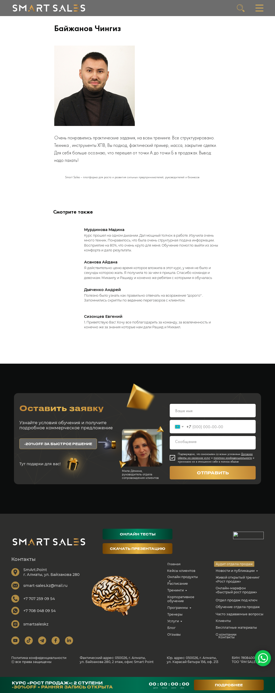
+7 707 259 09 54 (39, 603)
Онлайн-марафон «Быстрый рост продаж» (236, 595)
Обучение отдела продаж (238, 612)
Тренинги (175, 595)
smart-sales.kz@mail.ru (45, 590)
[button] (58, 449)
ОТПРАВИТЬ (213, 477)
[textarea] (213, 447)
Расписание (177, 589)
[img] (48, 8)
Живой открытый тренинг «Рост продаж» (238, 584)
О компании (226, 640)
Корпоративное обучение (180, 604)
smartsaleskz (35, 629)
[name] (213, 415)
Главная (173, 569)
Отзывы (174, 640)
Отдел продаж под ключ (236, 605)
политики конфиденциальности (233, 463)
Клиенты (223, 626)
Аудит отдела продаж (234, 569)
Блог (171, 633)
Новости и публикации (235, 576)
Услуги (173, 626)
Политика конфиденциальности (38, 663)
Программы (177, 613)
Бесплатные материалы (236, 633)
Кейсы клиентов (181, 576)
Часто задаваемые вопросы (239, 619)
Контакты (226, 642)
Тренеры (175, 619)
